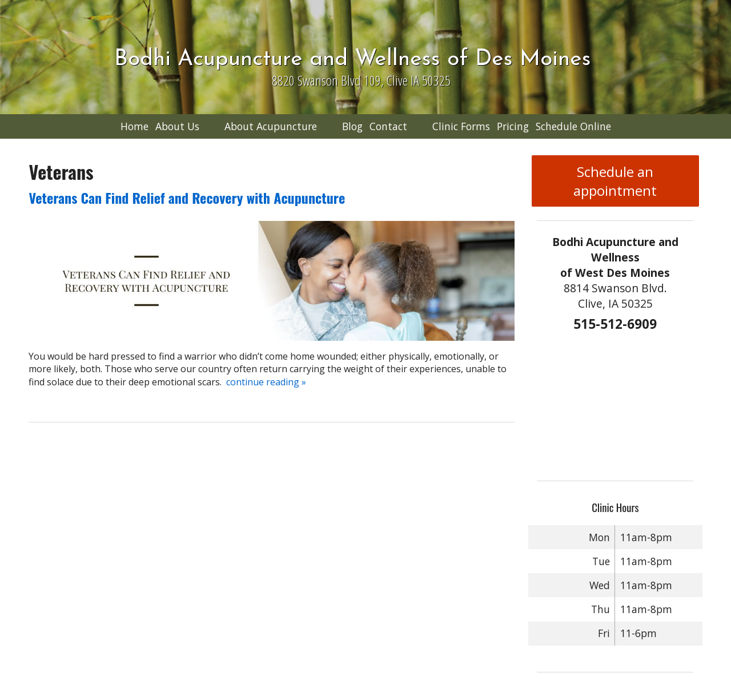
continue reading (266, 382)
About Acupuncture (270, 126)
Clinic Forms (461, 126)
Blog (352, 126)
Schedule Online (573, 126)
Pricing (513, 126)
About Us (177, 126)
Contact (388, 126)
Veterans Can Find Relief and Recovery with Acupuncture (187, 197)
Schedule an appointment (615, 181)
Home (134, 126)
